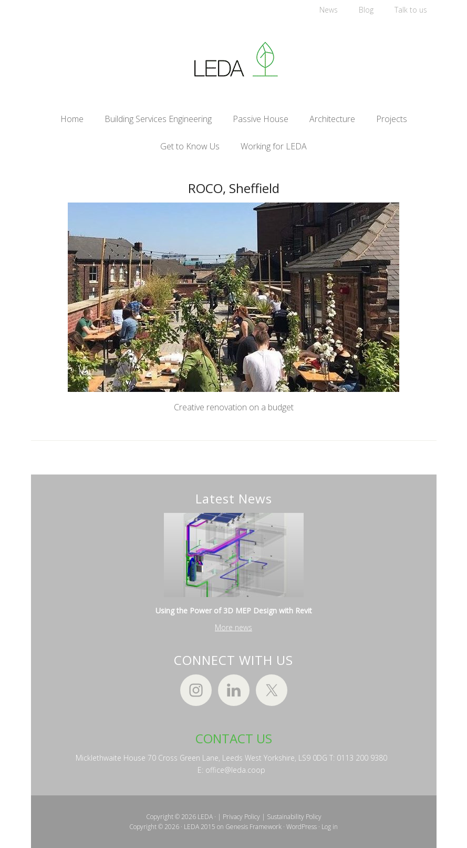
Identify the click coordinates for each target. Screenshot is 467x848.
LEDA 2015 (199, 826)
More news (233, 627)
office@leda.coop (235, 770)
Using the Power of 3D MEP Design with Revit (233, 610)
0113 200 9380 (362, 758)
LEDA (233, 59)
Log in (329, 826)
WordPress (301, 826)
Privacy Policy (241, 816)
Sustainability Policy (294, 816)
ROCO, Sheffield (233, 188)
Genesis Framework (253, 826)
